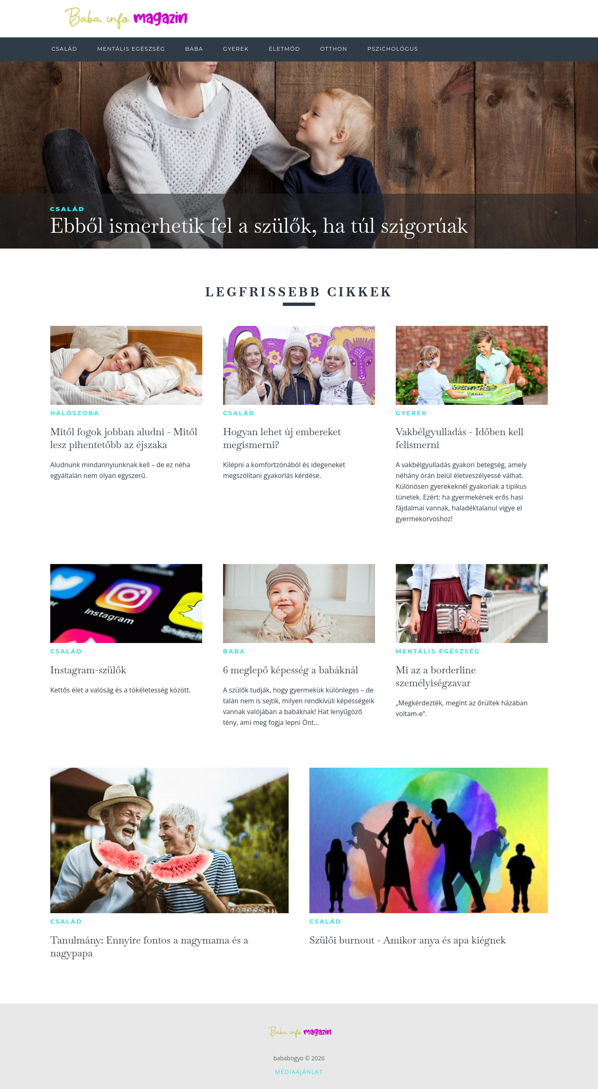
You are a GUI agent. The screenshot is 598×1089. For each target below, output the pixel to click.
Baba (234, 651)
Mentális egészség (438, 651)
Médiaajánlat (299, 1072)
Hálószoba (75, 413)
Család (67, 209)
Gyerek (411, 413)
